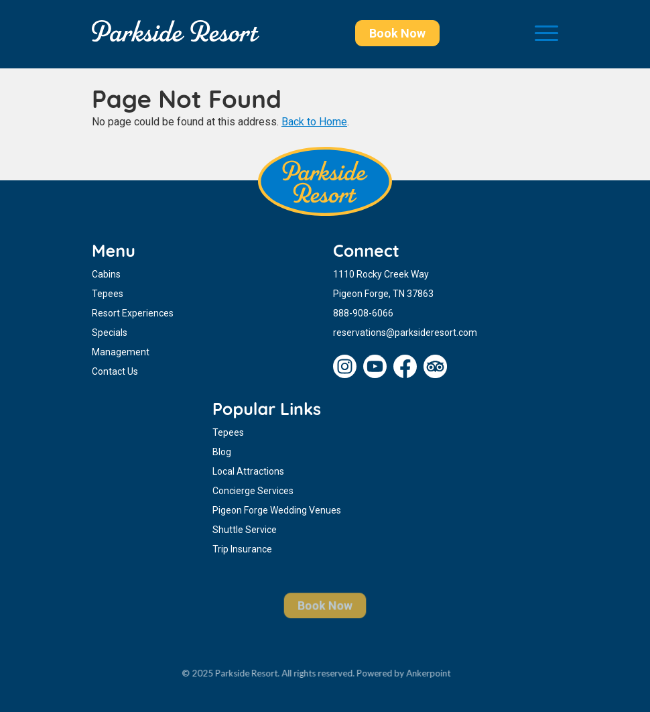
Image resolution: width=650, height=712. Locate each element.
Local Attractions (248, 471)
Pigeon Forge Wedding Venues (276, 510)
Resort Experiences (133, 313)
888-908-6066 (363, 313)
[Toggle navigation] (546, 34)
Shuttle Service (244, 529)
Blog (221, 452)
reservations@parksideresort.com (405, 332)
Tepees (107, 293)
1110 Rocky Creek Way (381, 274)
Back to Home (314, 121)
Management (120, 352)
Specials (109, 332)
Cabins (106, 274)
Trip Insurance (242, 549)
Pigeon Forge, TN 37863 (383, 293)
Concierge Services (253, 490)
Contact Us (115, 371)
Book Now (397, 33)
